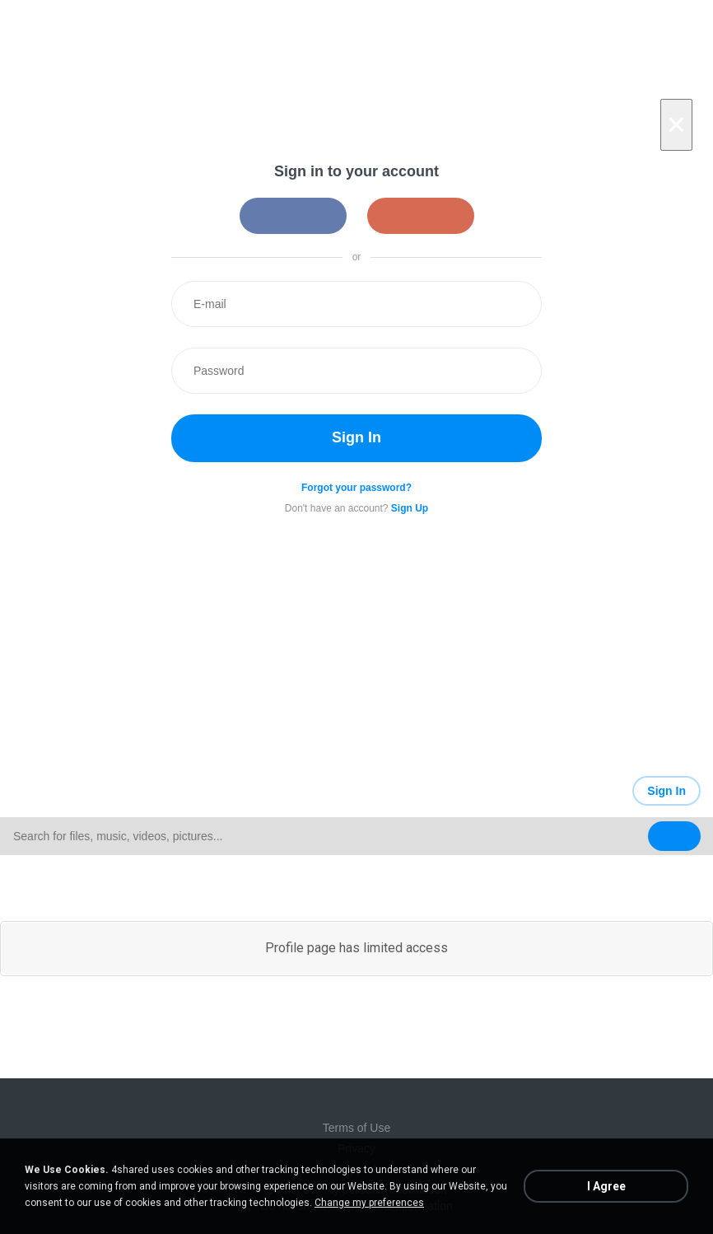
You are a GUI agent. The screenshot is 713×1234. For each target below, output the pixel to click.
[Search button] (674, 836)
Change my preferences (369, 1202)
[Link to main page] (178, 791)
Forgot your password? (356, 487)
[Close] (676, 125)
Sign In (356, 437)
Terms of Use (356, 1127)
